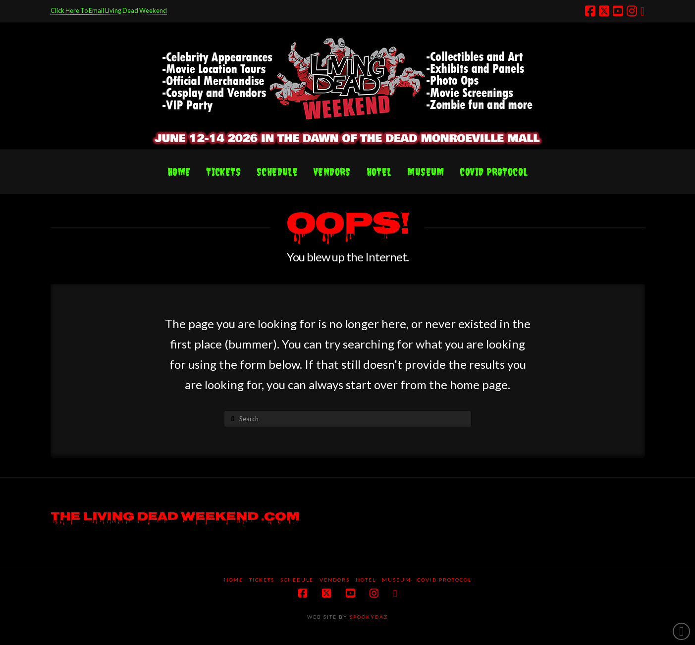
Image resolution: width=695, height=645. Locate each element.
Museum (396, 580)
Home (233, 580)
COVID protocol (444, 580)
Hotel (366, 580)
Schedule (297, 580)
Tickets (261, 580)
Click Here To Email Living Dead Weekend (109, 10)
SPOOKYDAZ (368, 617)
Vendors (335, 580)
